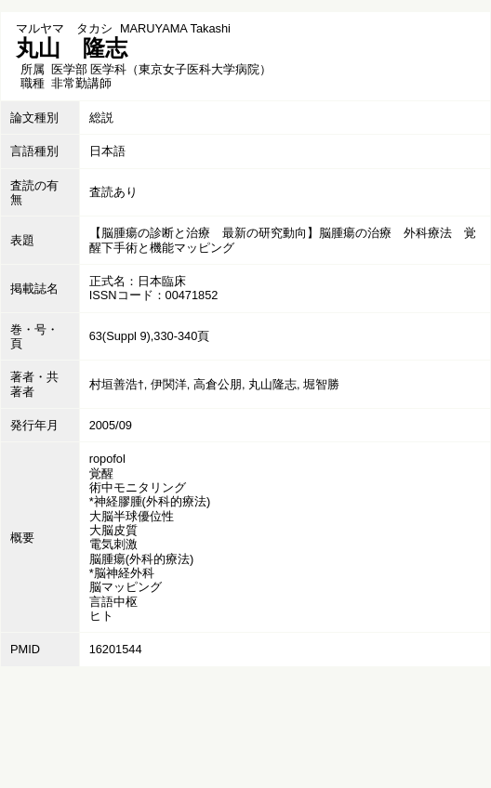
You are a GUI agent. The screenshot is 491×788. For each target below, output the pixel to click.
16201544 (115, 649)
